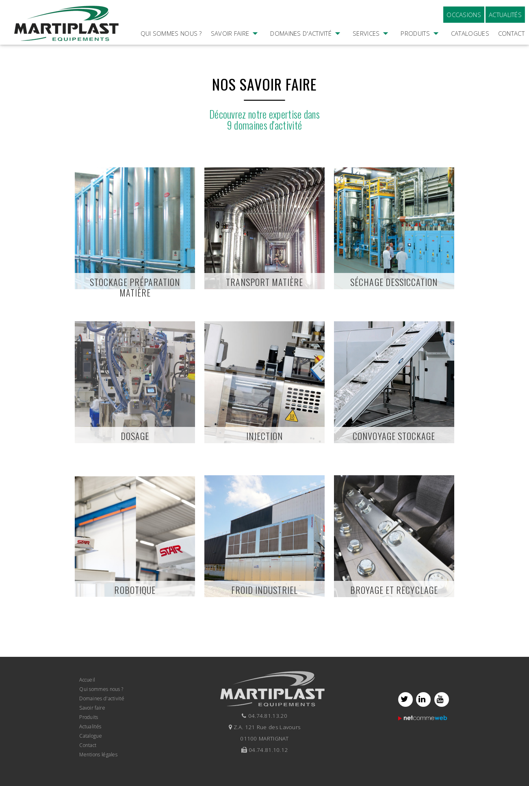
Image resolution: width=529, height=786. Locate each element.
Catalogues (470, 33)
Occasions (464, 15)
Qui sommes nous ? (171, 33)
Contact (511, 33)
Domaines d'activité (307, 44)
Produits (421, 44)
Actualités (505, 15)
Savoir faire (236, 44)
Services (372, 44)
